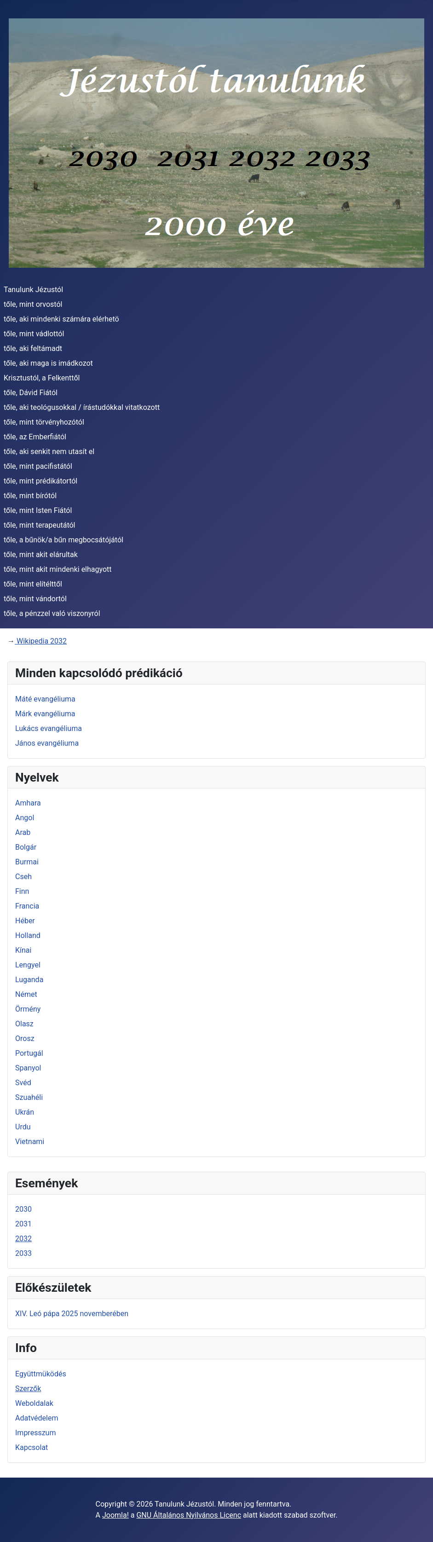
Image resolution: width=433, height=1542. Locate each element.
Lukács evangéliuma (48, 728)
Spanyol (28, 1068)
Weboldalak (34, 1403)
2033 (23, 1253)
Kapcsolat (31, 1447)
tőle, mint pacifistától (38, 466)
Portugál (29, 1053)
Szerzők (28, 1388)
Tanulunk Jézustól (33, 289)
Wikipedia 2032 (41, 641)
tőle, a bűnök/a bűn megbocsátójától (63, 539)
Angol (24, 817)
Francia (27, 906)
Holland (27, 935)
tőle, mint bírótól (30, 495)
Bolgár (25, 847)
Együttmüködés (40, 1373)
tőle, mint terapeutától (39, 525)
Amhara (28, 803)
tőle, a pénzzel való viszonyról (52, 613)
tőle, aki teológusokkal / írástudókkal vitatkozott (82, 407)
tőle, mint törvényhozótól (44, 422)
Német (26, 994)
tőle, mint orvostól (33, 304)
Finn (22, 891)
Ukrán (24, 1112)
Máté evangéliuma (45, 699)
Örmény (27, 1009)
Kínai (23, 950)
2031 (23, 1224)
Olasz (24, 1023)
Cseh (23, 876)
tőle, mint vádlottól (34, 333)
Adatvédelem (36, 1418)
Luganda (29, 979)
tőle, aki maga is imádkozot (48, 363)
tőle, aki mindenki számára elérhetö (61, 319)
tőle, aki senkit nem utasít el (49, 451)
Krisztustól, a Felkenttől (42, 378)
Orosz (25, 1038)
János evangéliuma (47, 743)
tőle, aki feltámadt (33, 348)
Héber (25, 920)
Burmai (27, 861)
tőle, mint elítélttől (33, 584)
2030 (23, 1209)
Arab (22, 832)
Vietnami (29, 1141)
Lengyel (27, 965)
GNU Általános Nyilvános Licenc (188, 1515)
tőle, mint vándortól (35, 598)
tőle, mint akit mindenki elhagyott (58, 569)
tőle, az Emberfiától (35, 436)
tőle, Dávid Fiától (31, 392)
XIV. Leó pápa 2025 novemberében (71, 1313)
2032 (23, 1238)
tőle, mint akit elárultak (41, 554)
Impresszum (35, 1432)
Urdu (23, 1126)
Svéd (23, 1082)
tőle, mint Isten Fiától (38, 510)
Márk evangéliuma (45, 713)
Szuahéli (29, 1097)
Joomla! (115, 1515)
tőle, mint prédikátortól (40, 481)
